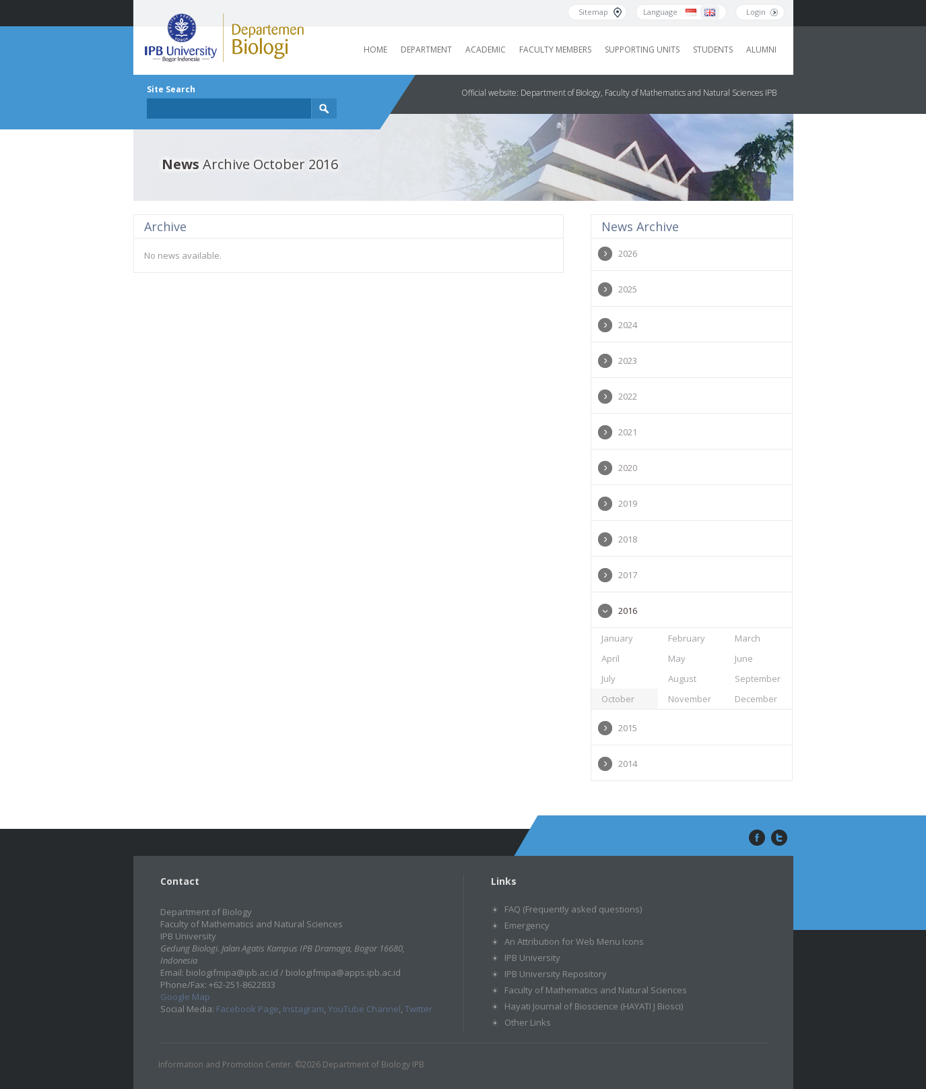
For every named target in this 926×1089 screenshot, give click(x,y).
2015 (627, 728)
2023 (627, 360)
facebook (756, 838)
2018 (627, 539)
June (744, 658)
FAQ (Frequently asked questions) (573, 909)
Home (375, 49)
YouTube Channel (364, 1009)
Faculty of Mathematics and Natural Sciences (595, 990)
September (758, 679)
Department (426, 49)
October (617, 699)
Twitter (418, 1009)
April (610, 658)
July (608, 679)
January (617, 638)
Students (713, 49)
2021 (627, 432)
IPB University (532, 958)
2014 (627, 763)
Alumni (761, 49)
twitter (779, 838)
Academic (485, 49)
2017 (627, 575)
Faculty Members (555, 49)
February (686, 638)
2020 (627, 468)
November (689, 699)
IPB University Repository (555, 974)
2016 (627, 610)
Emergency (527, 925)
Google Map (185, 997)
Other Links (527, 1022)
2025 (627, 289)
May (677, 658)
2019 (627, 503)
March (747, 638)
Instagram (303, 1009)
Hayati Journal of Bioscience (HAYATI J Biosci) (593, 1006)
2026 (627, 253)
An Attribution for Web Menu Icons (574, 941)
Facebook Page (247, 1009)
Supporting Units (642, 49)
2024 (627, 325)
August (682, 679)
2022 (627, 396)
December (756, 699)
